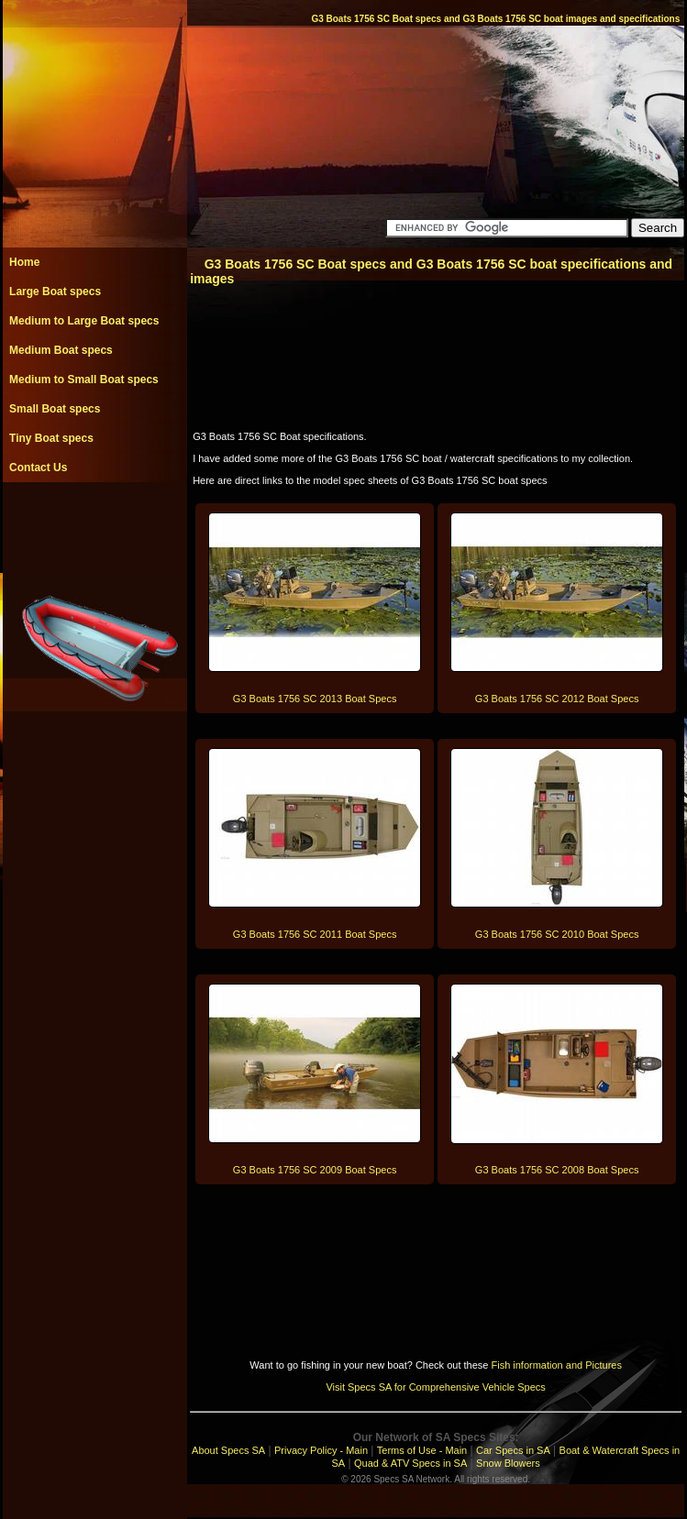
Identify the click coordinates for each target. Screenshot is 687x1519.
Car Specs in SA (513, 1450)
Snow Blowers (508, 1463)
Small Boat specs (54, 408)
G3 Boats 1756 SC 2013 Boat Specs (315, 698)
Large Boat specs (55, 291)
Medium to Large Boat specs (84, 320)
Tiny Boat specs (51, 438)
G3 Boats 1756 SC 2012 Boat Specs (557, 698)
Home (24, 262)
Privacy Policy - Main (321, 1450)
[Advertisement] (94, 523)
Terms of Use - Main (422, 1450)
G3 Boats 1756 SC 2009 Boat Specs (315, 1169)
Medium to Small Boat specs (84, 379)
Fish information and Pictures (556, 1364)
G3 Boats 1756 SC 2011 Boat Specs (315, 934)
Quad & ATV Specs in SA (410, 1463)
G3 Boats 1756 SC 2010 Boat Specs (557, 934)
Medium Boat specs (61, 350)
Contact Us (38, 467)
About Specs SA (228, 1450)
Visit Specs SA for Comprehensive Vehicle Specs (435, 1386)
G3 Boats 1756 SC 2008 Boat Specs (557, 1169)
